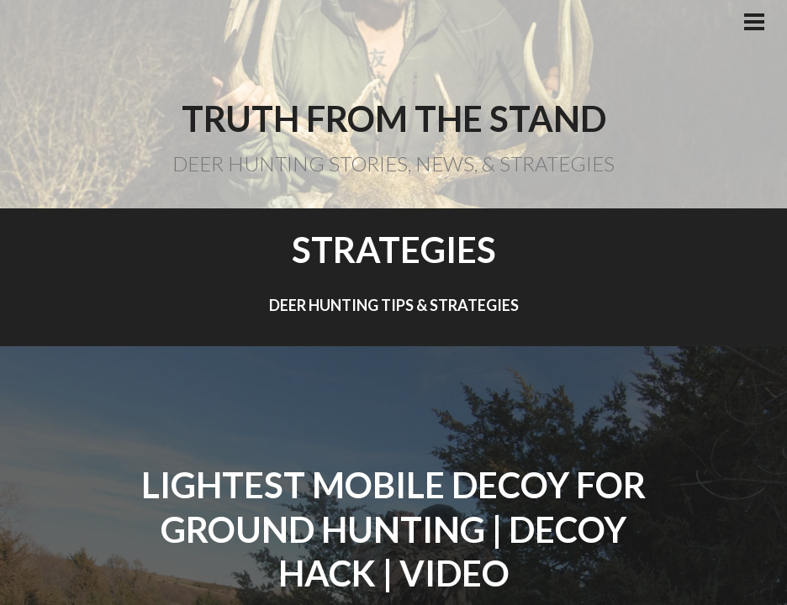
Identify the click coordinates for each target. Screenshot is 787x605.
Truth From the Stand (394, 118)
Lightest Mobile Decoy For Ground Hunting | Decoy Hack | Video (393, 529)
